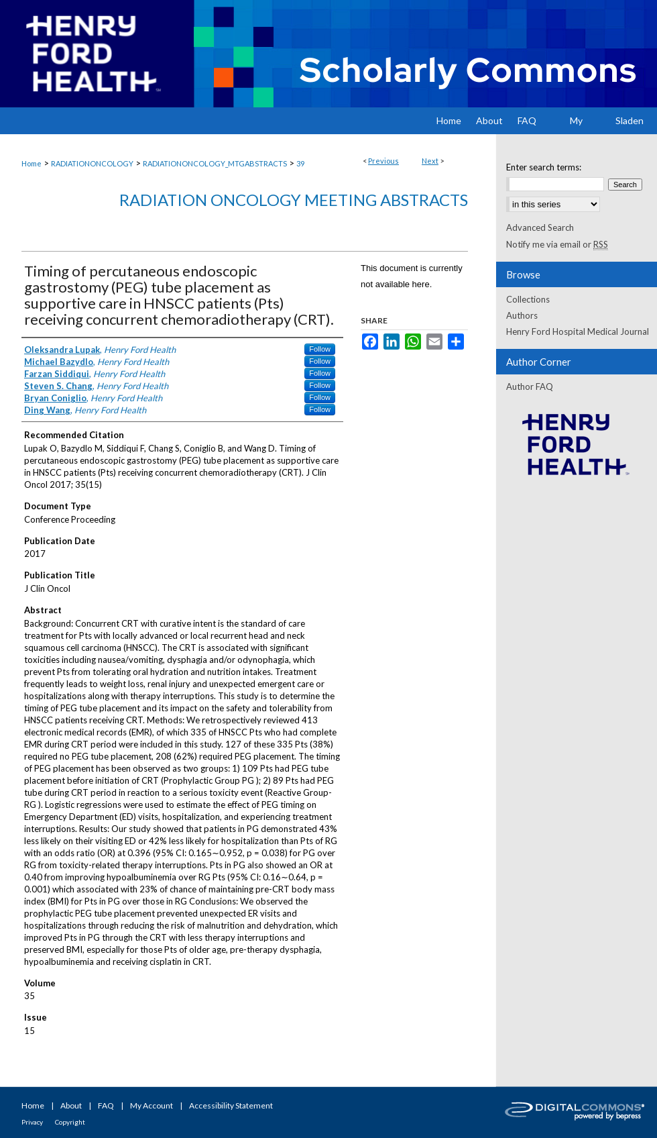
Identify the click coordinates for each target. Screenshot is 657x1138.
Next (430, 160)
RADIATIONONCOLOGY (92, 163)
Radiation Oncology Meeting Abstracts (293, 199)
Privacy (32, 1122)
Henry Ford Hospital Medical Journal (577, 331)
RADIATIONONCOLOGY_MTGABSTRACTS (215, 163)
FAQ (106, 1105)
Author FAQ (529, 386)
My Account (151, 1105)
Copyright (70, 1122)
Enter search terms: (543, 167)
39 (300, 163)
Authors (522, 315)
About (71, 1105)
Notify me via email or (557, 244)
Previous (383, 160)
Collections (528, 299)
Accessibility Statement (231, 1105)
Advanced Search (540, 227)
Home (31, 163)
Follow (320, 349)
